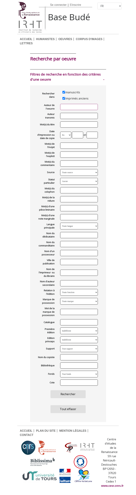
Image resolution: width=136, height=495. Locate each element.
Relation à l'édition (49, 292)
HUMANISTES (45, 39)
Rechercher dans (48, 95)
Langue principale (49, 226)
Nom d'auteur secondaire (47, 283)
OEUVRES (65, 39)
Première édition (50, 330)
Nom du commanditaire (47, 244)
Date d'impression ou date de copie (46, 135)
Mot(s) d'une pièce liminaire (47, 208)
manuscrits (72, 92)
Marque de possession (48, 301)
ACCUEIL (26, 39)
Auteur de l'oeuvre (49, 107)
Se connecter (58, 4)
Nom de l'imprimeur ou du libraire (47, 273)
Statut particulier (49, 181)
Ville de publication (49, 262)
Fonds (51, 373)
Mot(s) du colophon (50, 190)
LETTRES (26, 43)
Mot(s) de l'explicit (50, 154)
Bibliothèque (48, 365)
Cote (52, 382)
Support (50, 348)
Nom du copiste (46, 357)
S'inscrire (75, 4)
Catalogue (49, 322)
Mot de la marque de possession (48, 312)
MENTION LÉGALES (72, 430)
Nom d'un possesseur (48, 253)
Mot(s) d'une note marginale (46, 217)
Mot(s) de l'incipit (50, 145)
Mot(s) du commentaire (47, 163)
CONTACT (26, 434)
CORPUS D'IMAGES (89, 39)
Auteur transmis (50, 115)
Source (51, 172)
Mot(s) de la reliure (48, 199)
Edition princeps (50, 339)
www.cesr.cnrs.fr (112, 485)
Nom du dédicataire (48, 235)
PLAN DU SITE (46, 430)
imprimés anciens (76, 98)
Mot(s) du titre (47, 124)
